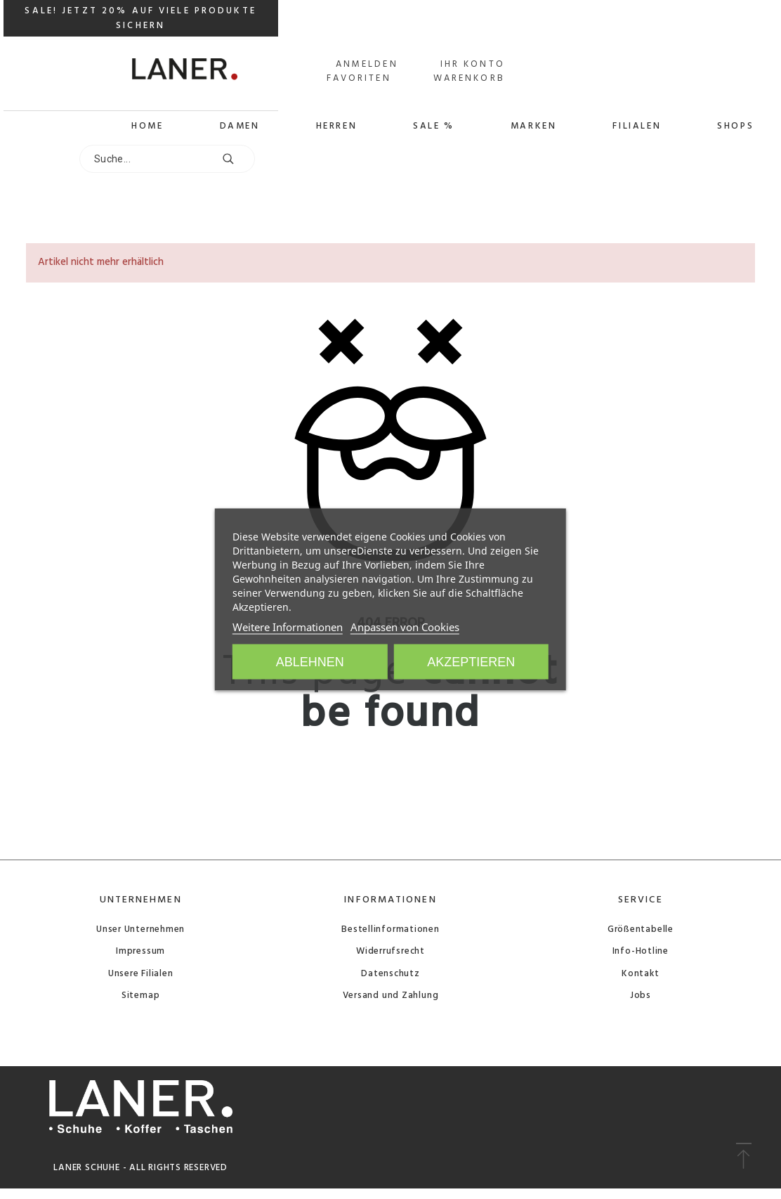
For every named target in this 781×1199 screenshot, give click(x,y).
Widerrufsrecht (390, 951)
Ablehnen (310, 662)
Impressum (140, 951)
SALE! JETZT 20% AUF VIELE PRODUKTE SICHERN (140, 18)
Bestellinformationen (390, 929)
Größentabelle (641, 929)
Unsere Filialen (140, 973)
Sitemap (140, 995)
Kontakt (640, 973)
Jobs (640, 995)
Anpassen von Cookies (404, 627)
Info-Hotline (640, 951)
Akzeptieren (471, 662)
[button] (743, 1157)
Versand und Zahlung (391, 995)
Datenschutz (390, 973)
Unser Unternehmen (140, 929)
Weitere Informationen (287, 627)
